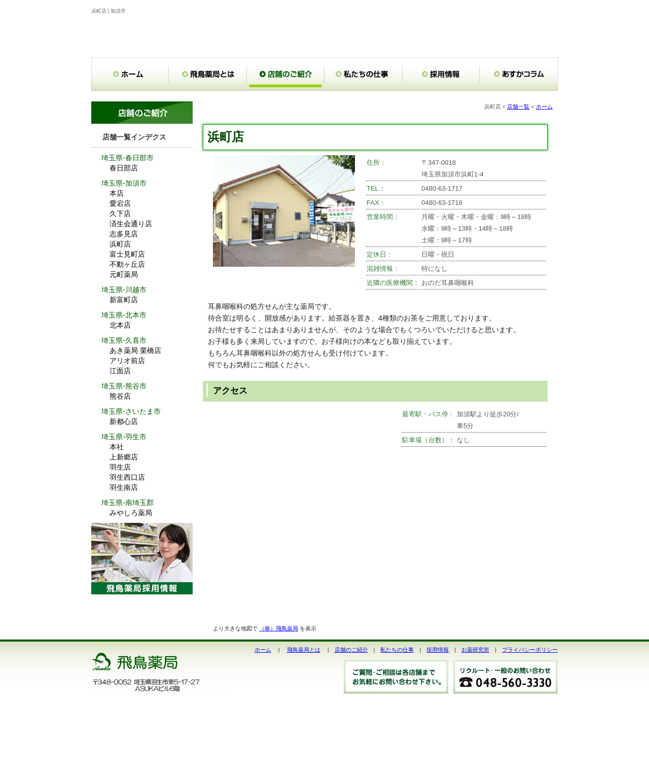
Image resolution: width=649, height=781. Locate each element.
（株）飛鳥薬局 (278, 628)
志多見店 (124, 234)
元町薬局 (124, 274)
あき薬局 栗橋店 (135, 350)
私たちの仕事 (397, 650)
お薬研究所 (475, 650)
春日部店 (124, 168)
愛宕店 (120, 203)
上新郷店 (124, 457)
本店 (117, 193)
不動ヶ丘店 (127, 264)
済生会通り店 (131, 224)
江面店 (120, 371)
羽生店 (120, 467)
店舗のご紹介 (351, 650)
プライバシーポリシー (530, 650)
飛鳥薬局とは (303, 650)
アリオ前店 (127, 361)
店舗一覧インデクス (134, 137)
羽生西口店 (127, 477)
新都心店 (124, 421)
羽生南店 (124, 487)
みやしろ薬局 (131, 513)
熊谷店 (120, 396)
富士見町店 (127, 254)
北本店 (120, 325)
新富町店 (124, 300)
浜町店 (120, 244)
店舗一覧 (518, 106)
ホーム (544, 106)
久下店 (120, 213)
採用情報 (437, 650)
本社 (117, 447)
